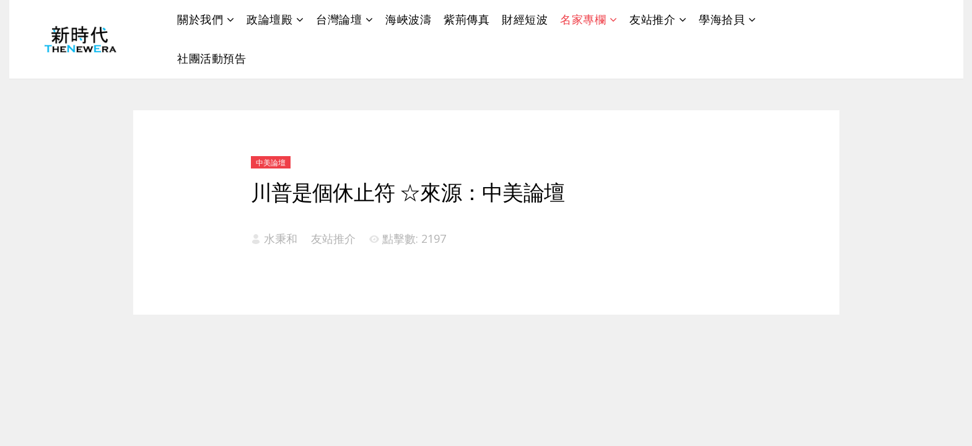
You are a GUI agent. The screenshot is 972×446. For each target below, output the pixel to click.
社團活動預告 (211, 58)
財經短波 (525, 19)
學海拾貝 (722, 19)
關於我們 (200, 19)
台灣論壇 (339, 19)
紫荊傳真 (466, 19)
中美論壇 (271, 162)
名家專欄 (583, 19)
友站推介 (652, 19)
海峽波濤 (408, 19)
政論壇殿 (269, 19)
